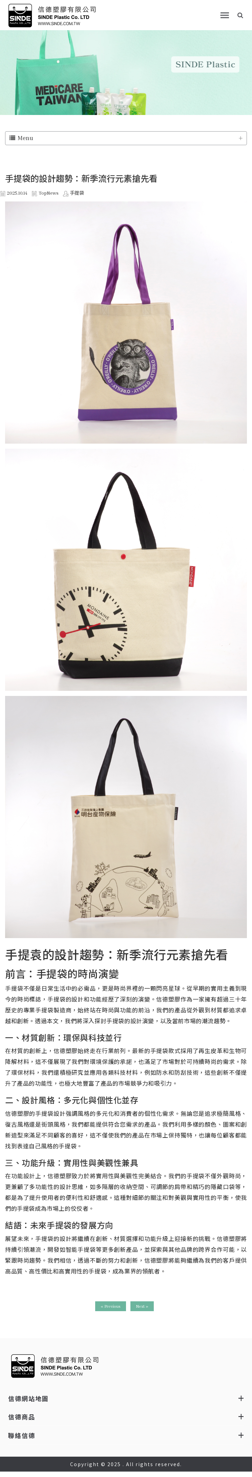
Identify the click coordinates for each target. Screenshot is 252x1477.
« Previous (111, 1306)
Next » (142, 1306)
